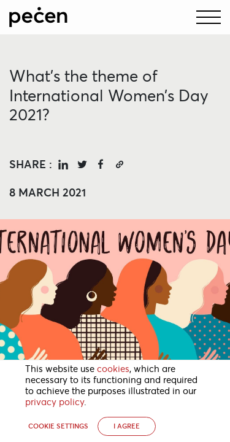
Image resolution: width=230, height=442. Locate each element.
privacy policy (54, 402)
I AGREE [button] (126, 426)
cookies (113, 368)
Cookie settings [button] (58, 426)
